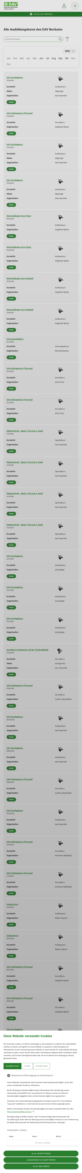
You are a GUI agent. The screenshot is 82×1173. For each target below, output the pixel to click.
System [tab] (27, 1066)
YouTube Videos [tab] (41, 1066)
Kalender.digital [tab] (12, 1066)
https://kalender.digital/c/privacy (19, 1112)
